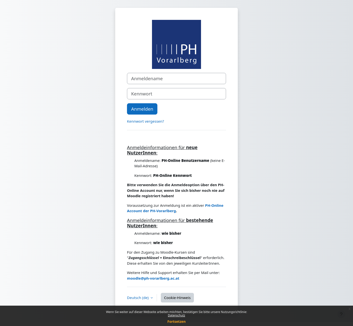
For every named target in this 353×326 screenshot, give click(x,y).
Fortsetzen (176, 321)
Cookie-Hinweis (177, 297)
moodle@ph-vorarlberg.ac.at (153, 278)
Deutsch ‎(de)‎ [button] (138, 297)
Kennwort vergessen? (145, 121)
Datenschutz (176, 315)
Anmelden (142, 109)
